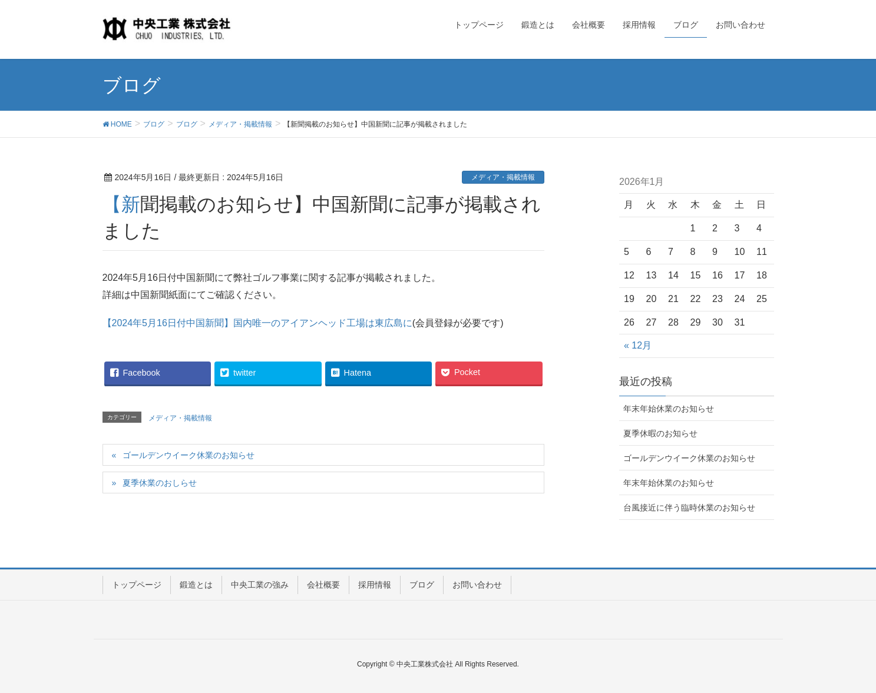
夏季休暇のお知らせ (660, 433)
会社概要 (323, 584)
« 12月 (638, 345)
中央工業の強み (260, 584)
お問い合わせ (477, 584)
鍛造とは (196, 584)
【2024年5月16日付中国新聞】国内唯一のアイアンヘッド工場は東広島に (257, 323)
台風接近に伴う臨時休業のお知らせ (689, 507)
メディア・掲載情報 (503, 177)
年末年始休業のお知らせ (668, 408)
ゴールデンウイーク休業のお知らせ (188, 455)
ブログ (421, 584)
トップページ (136, 584)
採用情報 (374, 584)
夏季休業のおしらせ (160, 483)
